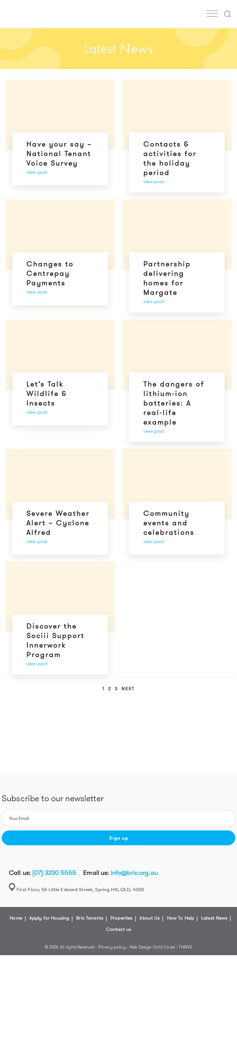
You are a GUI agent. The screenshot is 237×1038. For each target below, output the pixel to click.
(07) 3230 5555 (54, 872)
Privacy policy (112, 947)
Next (128, 688)
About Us (149, 917)
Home (16, 917)
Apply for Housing (49, 917)
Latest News (214, 917)
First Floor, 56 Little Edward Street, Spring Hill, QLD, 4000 (80, 889)
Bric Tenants (89, 917)
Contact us (118, 929)
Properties (121, 917)
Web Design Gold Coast (152, 947)
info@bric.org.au (134, 872)
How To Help (180, 917)
